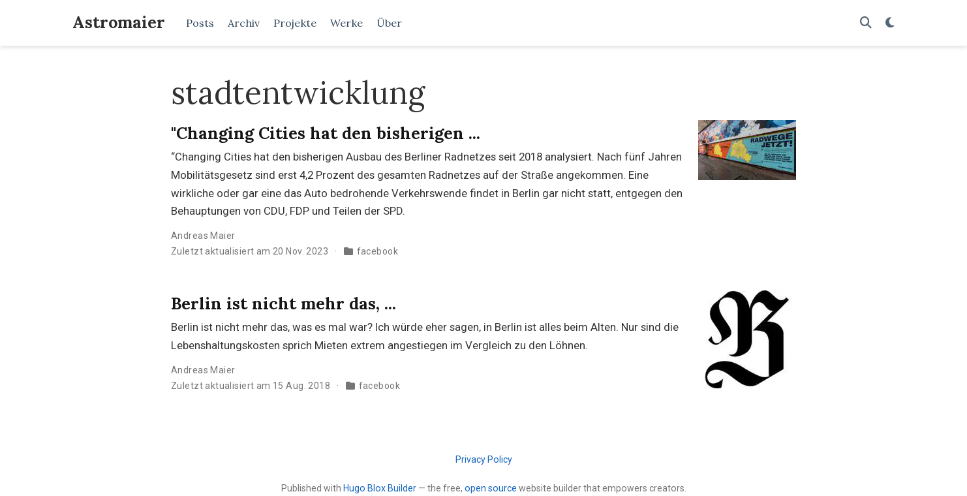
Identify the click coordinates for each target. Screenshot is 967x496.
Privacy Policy (483, 459)
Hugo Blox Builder (379, 488)
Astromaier (118, 22)
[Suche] (866, 23)
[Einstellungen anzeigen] (890, 23)
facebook (377, 251)
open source (491, 488)
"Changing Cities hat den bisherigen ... (325, 133)
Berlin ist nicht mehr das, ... (283, 303)
